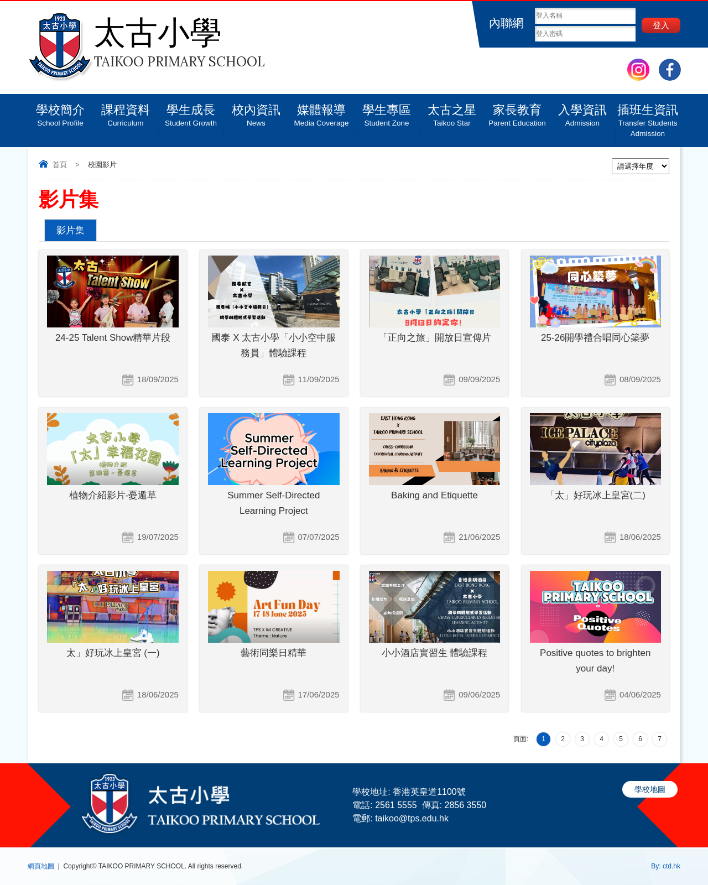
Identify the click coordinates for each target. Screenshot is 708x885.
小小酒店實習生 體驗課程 (435, 653)
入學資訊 (582, 111)
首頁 (60, 164)
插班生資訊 (647, 116)
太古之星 (452, 111)
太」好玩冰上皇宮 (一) (113, 653)
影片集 (70, 230)
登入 (661, 25)
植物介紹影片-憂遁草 (113, 495)
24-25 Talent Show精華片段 (113, 337)
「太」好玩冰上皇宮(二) (595, 495)
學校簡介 (60, 111)
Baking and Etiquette (434, 495)
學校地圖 (649, 789)
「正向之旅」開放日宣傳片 (434, 337)
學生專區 (386, 111)
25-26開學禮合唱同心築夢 (595, 337)
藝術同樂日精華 (273, 653)
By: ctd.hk (665, 866)
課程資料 (125, 111)
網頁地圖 (41, 866)
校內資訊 (256, 111)
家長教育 (517, 111)
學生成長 (190, 111)
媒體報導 (321, 111)
